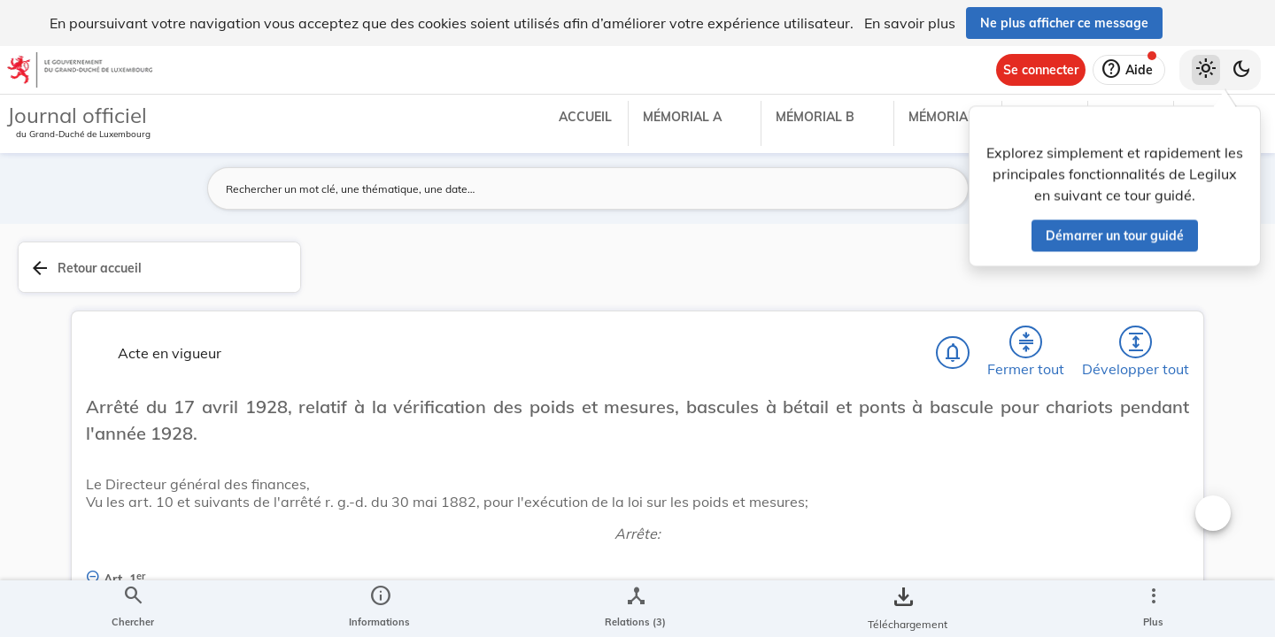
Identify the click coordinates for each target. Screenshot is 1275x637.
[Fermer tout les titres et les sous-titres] (826, 277)
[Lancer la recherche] (945, 188)
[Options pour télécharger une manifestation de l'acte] (1206, 512)
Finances (995, 520)
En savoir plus (909, 23)
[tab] (1206, 287)
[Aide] (1129, 70)
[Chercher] (724, 277)
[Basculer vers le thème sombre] (1241, 70)
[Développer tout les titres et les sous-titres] (876, 277)
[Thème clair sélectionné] (1206, 70)
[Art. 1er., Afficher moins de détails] (613, 527)
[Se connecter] (1041, 70)
